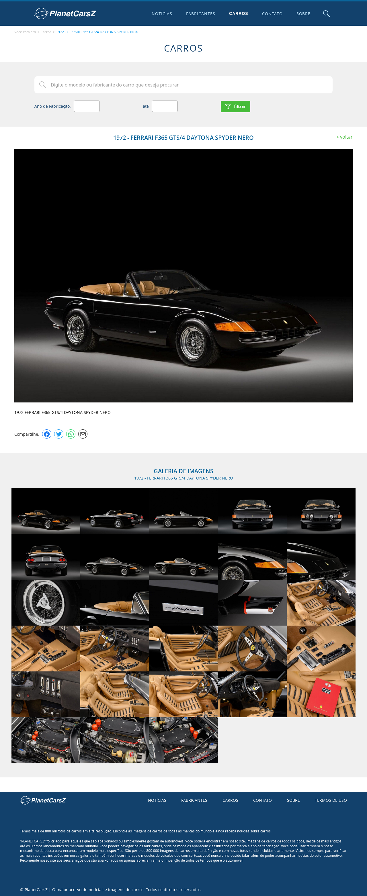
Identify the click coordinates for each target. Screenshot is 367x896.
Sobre (303, 13)
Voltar (346, 136)
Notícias (161, 13)
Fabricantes (200, 13)
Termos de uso (331, 799)
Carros (238, 13)
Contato (271, 13)
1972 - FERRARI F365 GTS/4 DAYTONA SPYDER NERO (97, 32)
